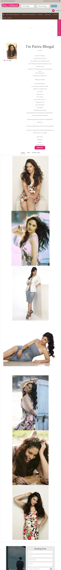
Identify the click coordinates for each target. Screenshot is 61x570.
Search (54, 6)
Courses (55, 14)
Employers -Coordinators (29, 14)
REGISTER (59, 27)
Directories (48, 14)
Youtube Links (36, 152)
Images (23, 152)
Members (40, 14)
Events (9, 17)
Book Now (40, 147)
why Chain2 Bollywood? (13, 14)
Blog (4, 17)
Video (28, 152)
